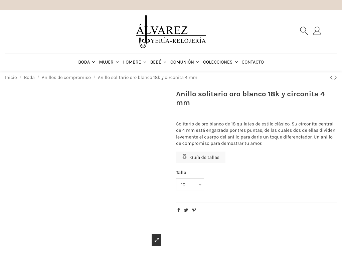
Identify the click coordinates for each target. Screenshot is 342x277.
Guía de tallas (201, 157)
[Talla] (190, 184)
